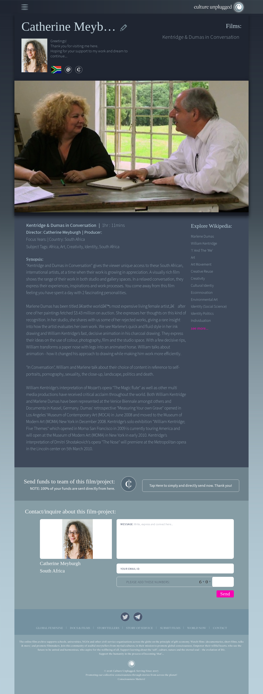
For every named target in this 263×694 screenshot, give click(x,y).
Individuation (201, 320)
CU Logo (131, 663)
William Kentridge (204, 243)
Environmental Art (204, 299)
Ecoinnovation (202, 292)
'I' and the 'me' (202, 250)
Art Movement (201, 264)
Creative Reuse (202, 271)
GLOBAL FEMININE (49, 628)
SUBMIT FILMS (170, 628)
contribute (79, 69)
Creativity (198, 278)
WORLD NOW (196, 628)
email (68, 69)
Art (193, 257)
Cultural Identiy (202, 285)
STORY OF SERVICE (139, 628)
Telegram (138, 616)
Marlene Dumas (202, 236)
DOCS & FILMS (80, 628)
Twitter (125, 616)
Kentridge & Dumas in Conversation (201, 37)
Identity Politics (202, 313)
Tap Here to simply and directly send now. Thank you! (190, 485)
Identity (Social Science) (209, 306)
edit (123, 27)
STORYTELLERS (108, 628)
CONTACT (220, 628)
